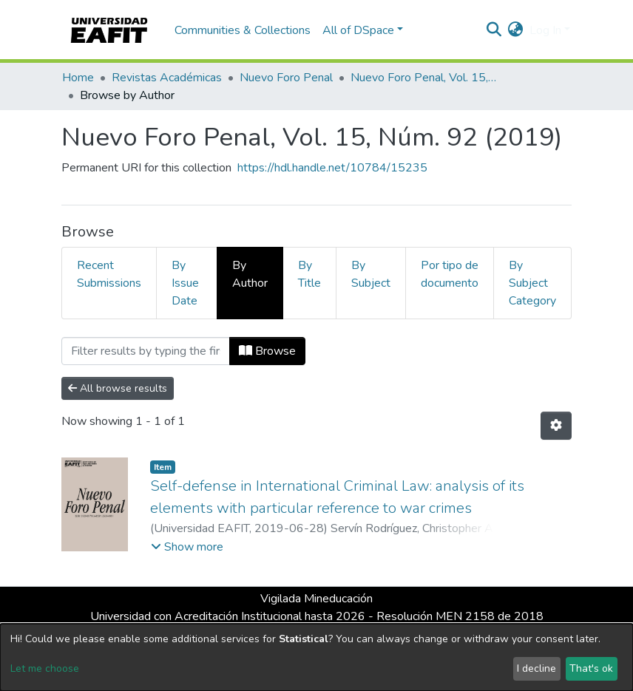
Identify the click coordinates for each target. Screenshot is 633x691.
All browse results (117, 388)
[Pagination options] (556, 426)
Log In (545, 30)
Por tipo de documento (449, 274)
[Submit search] (494, 30)
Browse (267, 351)
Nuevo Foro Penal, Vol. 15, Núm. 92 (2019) (424, 77)
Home (78, 77)
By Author (250, 274)
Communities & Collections (243, 30)
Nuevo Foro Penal (286, 77)
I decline (536, 668)
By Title (309, 274)
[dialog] (316, 657)
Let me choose (44, 668)
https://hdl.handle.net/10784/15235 (332, 168)
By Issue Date (185, 283)
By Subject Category (532, 283)
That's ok (591, 668)
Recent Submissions (109, 274)
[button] (516, 30)
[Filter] (145, 351)
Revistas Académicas (167, 77)
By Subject (370, 274)
